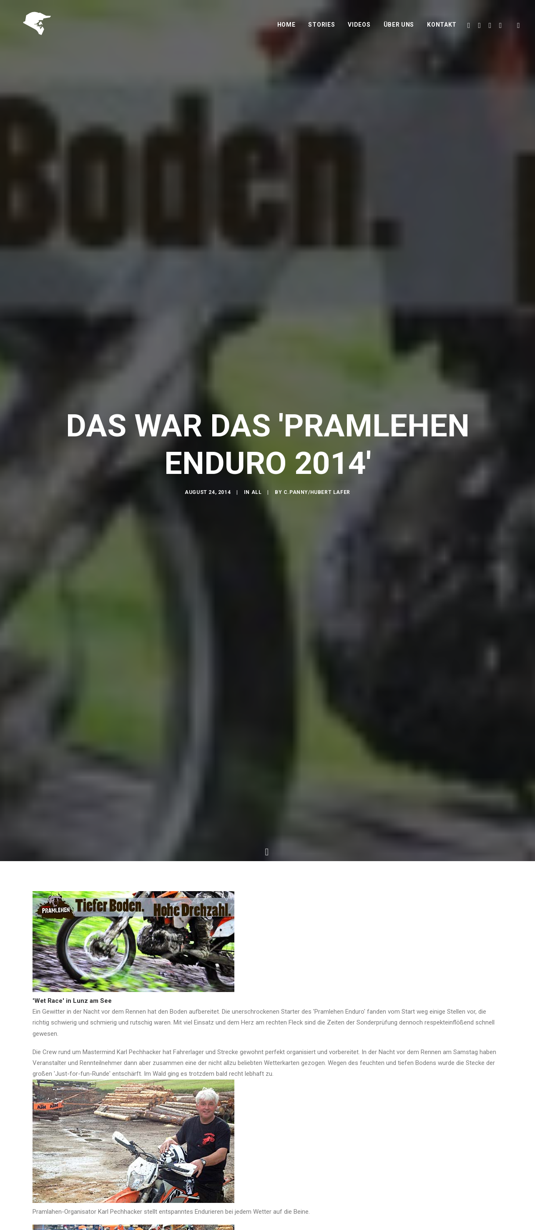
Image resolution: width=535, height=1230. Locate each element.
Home (286, 28)
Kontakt (442, 28)
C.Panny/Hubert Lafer (317, 493)
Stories (321, 28)
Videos (359, 28)
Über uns (399, 28)
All (256, 493)
